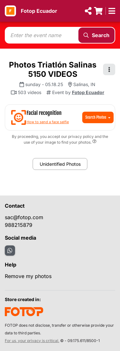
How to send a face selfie (48, 122)
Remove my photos (28, 276)
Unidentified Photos (60, 164)
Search (96, 35)
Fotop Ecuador (39, 11)
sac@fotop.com (24, 217)
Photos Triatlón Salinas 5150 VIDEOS (52, 69)
